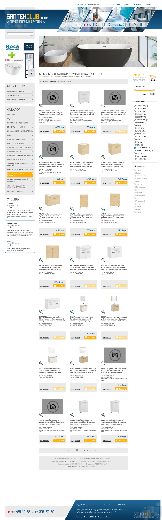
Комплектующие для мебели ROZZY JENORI (81, 466)
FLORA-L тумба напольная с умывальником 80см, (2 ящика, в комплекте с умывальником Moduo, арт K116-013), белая (113, 423)
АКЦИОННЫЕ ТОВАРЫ (15, 91)
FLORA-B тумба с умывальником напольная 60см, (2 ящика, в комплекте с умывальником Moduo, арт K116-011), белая (113, 371)
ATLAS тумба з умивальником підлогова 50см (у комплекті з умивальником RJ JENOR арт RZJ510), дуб (81, 217)
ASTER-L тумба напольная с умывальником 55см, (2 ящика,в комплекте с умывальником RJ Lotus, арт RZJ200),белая (51, 113)
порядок (53, 81)
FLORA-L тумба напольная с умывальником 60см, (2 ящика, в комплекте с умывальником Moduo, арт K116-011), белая (82, 423)
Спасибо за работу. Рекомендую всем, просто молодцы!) (18, 249)
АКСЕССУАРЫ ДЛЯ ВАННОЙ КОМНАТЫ (17, 180)
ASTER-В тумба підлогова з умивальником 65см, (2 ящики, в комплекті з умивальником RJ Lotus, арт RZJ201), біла (51, 165)
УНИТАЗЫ (11, 115)
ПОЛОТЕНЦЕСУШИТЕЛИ (16, 160)
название (61, 81)
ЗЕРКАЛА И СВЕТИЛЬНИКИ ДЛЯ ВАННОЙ (19, 164)
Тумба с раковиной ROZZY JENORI (66, 458)
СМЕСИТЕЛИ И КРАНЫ (15, 143)
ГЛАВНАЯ (80, 4)
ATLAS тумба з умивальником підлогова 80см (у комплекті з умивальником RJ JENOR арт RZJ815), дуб (50, 268)
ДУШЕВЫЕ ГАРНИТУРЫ (16, 139)
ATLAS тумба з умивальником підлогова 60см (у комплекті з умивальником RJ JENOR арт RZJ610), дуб (112, 217)
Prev (42, 51)
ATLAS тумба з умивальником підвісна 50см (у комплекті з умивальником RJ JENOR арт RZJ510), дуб (81, 165)
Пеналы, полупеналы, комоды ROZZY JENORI (96, 461)
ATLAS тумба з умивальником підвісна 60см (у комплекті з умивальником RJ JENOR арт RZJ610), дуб (112, 165)
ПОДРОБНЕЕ (44, 131)
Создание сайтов (103, 517)
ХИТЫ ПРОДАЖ (13, 95)
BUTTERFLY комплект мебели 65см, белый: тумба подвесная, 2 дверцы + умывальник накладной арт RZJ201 (114, 268)
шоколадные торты (14, 508)
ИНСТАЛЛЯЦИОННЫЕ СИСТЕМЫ (19, 131)
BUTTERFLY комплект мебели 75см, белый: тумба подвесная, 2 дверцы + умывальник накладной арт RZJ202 (52, 320)
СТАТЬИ (106, 4)
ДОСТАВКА (116, 4)
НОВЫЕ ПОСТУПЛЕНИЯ (16, 99)
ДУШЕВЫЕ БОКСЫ (14, 151)
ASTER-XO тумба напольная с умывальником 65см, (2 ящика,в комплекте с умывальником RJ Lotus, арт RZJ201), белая (82, 113)
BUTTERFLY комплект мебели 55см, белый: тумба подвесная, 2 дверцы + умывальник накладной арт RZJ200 (83, 268)
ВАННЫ (10, 135)
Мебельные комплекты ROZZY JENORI (97, 458)
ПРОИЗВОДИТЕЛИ (93, 4)
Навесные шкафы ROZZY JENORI (69, 464)
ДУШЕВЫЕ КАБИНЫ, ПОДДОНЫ (19, 147)
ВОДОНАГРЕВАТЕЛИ (15, 191)
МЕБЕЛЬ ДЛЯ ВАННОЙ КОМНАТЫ (15, 174)
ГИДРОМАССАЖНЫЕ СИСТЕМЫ (19, 155)
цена (69, 81)
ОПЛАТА (127, 4)
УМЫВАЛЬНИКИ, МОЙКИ (16, 127)
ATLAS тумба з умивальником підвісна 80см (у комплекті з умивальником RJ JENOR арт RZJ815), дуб (50, 217)
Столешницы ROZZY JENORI (95, 464)
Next (154, 51)
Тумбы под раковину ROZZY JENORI (63, 461)
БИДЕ (9, 119)
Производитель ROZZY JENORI (49, 76)
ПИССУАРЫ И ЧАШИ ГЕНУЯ (17, 123)
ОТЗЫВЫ (148, 4)
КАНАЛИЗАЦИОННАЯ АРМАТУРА (19, 169)
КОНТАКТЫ (137, 4)
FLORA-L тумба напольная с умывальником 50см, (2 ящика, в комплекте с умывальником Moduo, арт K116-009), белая (51, 423)
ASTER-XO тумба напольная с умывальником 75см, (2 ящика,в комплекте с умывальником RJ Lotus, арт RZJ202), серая (113, 113)
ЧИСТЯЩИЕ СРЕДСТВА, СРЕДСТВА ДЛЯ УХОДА (16, 186)
